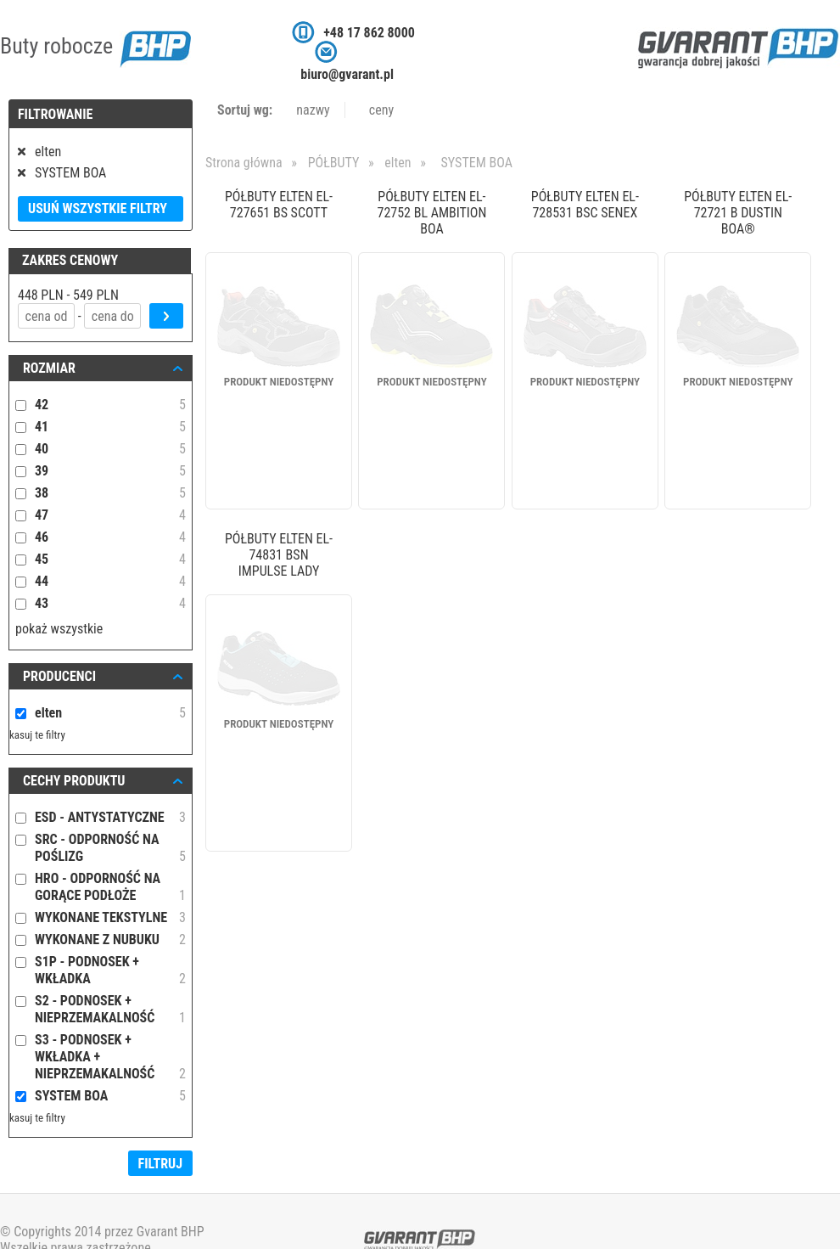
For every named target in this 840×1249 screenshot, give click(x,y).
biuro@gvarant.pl (347, 74)
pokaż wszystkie (59, 629)
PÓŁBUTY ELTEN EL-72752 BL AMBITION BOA (431, 212)
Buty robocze (95, 46)
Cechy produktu (74, 781)
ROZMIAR (49, 368)
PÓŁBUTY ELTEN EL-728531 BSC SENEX (585, 204)
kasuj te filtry (37, 735)
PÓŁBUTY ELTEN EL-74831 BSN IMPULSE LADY (279, 555)
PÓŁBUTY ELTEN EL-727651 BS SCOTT (279, 204)
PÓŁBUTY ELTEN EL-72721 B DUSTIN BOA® (738, 212)
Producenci (59, 676)
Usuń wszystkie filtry (97, 208)
